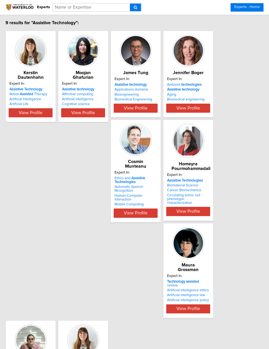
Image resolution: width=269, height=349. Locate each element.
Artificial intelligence (91, 99)
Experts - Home (247, 7)
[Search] (135, 7)
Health (28, 293)
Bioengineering (150, 99)
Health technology (216, 199)
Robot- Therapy (31, 94)
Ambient (219, 89)
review (160, 189)
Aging (206, 99)
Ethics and (38, 189)
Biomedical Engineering (157, 104)
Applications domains (155, 94)
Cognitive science (89, 104)
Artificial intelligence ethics (159, 194)
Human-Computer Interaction (35, 199)
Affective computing (91, 94)
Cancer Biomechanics (92, 201)
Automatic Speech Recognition (36, 194)
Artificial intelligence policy (159, 204)
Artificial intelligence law (157, 199)
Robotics (26, 288)
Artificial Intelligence (28, 99)
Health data (211, 194)
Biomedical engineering (220, 104)
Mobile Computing (27, 204)
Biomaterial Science (91, 196)
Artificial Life (22, 104)
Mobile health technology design (227, 204)
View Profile (39, 116)
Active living (227, 189)
